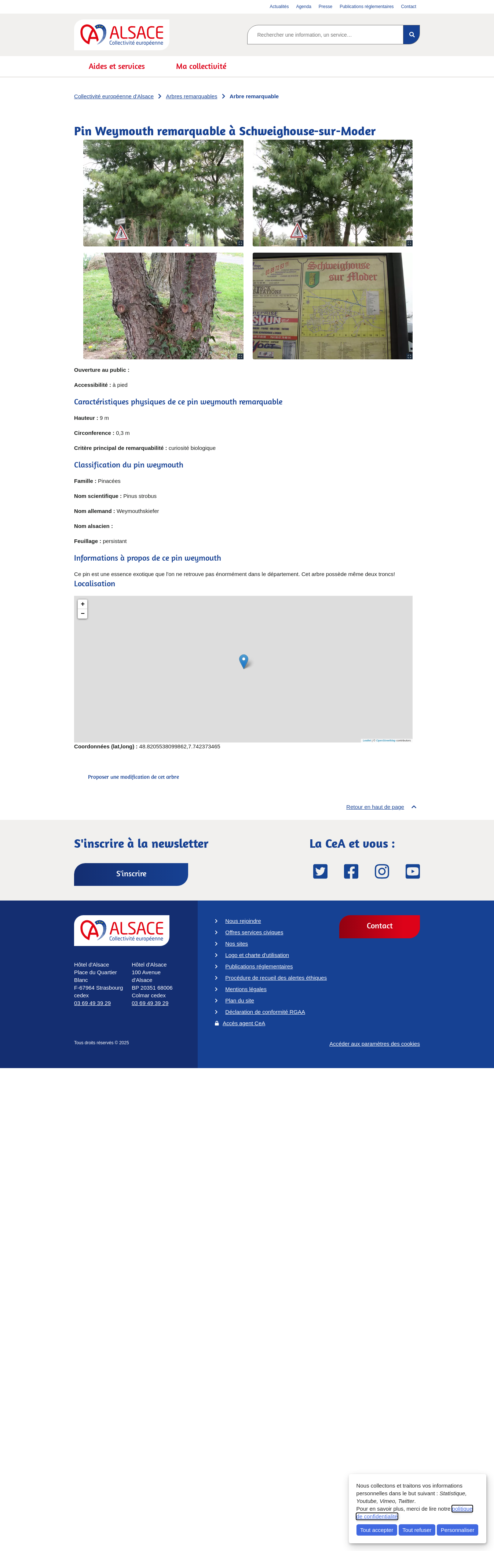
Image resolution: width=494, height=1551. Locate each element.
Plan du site (239, 1000)
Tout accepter (376, 1530)
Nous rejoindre (243, 921)
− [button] (83, 613)
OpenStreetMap (386, 740)
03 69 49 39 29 (92, 1003)
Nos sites (236, 943)
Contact (380, 925)
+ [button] (83, 604)
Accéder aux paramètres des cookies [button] (374, 1046)
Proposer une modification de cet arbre (133, 776)
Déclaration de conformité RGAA (265, 1012)
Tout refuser (416, 1530)
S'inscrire (131, 873)
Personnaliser (458, 1530)
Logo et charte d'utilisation (257, 955)
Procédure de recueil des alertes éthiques (276, 978)
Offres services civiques (254, 932)
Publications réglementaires (259, 966)
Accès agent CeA (244, 1023)
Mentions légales (246, 989)
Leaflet (367, 740)
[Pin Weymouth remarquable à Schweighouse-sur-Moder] (243, 669)
